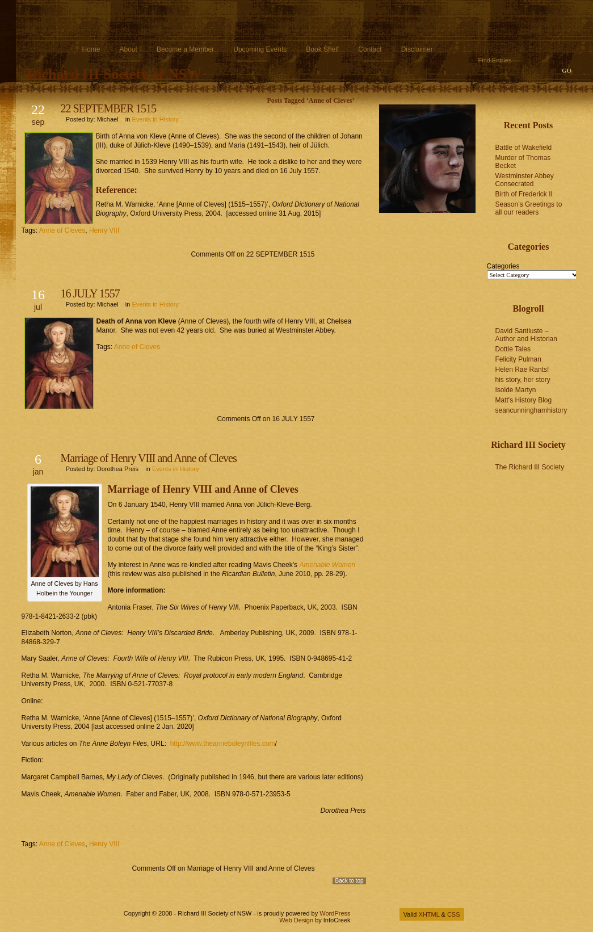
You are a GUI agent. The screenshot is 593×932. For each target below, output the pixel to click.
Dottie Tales (513, 349)
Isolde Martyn (515, 390)
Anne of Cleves (62, 230)
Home (91, 49)
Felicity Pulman (518, 359)
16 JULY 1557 (90, 293)
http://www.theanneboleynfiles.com (222, 744)
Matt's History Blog (523, 400)
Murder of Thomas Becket (523, 162)
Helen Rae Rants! (522, 369)
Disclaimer (417, 49)
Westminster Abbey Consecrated (524, 180)
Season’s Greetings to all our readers (528, 208)
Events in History (155, 119)
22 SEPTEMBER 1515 (109, 108)
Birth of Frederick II (524, 194)
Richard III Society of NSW (114, 74)
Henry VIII (104, 230)
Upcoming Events (260, 49)
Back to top (349, 881)
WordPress (334, 913)
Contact (369, 49)
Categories (503, 266)
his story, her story (522, 380)
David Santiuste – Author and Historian (526, 335)
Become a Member (185, 49)
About (128, 49)
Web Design (296, 920)
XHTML (429, 914)
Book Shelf (322, 49)
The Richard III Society (529, 467)
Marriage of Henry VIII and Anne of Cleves (149, 458)
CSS (453, 914)
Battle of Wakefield (523, 148)
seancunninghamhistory (531, 410)
